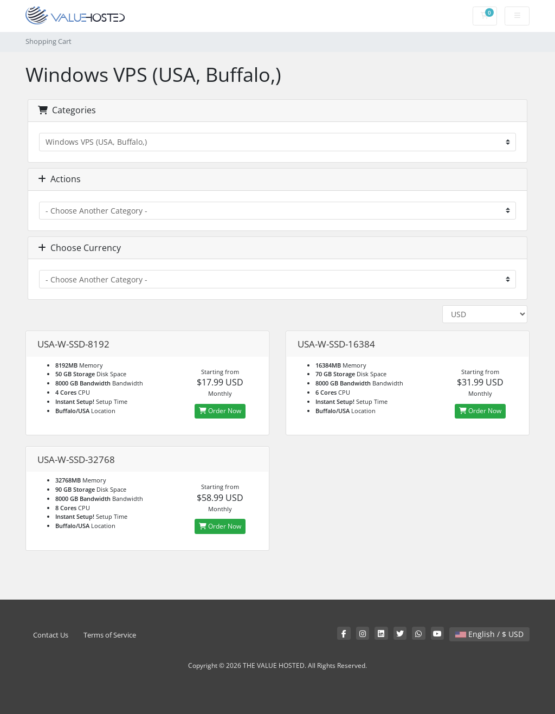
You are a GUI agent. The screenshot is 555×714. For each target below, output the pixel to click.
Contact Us (50, 635)
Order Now (220, 410)
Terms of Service (109, 635)
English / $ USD (489, 634)
